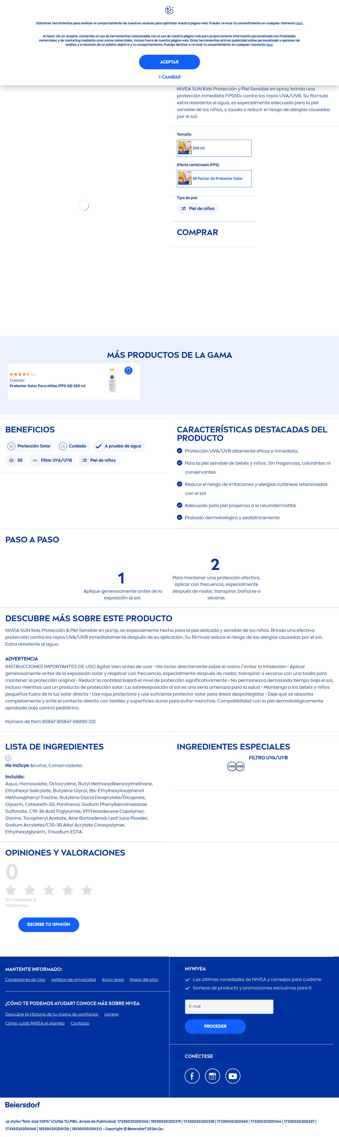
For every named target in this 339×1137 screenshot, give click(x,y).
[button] (128, 371)
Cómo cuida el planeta (35, 1023)
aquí (299, 23)
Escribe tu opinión (48, 924)
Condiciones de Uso (25, 979)
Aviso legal (113, 979)
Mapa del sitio (144, 979)
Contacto (80, 1023)
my (195, 969)
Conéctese (199, 1056)
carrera (111, 1014)
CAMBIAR (171, 77)
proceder (215, 1026)
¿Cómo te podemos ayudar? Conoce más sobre (72, 1003)
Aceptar (169, 62)
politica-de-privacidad (73, 979)
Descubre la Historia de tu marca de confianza (51, 1014)
